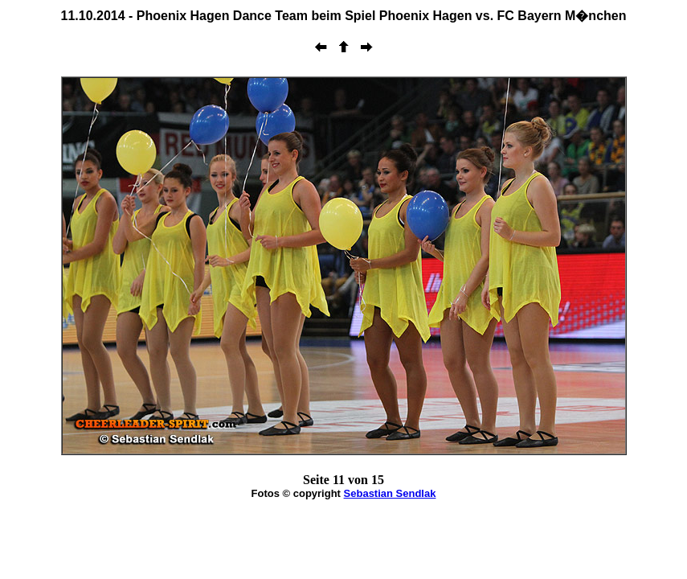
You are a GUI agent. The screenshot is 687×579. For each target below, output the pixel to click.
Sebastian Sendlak (390, 493)
